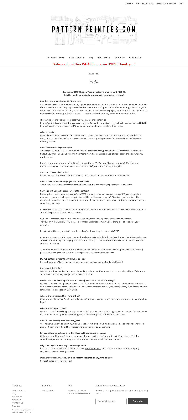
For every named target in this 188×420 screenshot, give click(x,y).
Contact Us (135, 57)
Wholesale (103, 57)
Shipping (119, 57)
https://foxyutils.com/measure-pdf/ (57, 126)
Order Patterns (55, 57)
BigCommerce (27, 410)
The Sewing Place (93, 348)
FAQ (91, 57)
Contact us (45, 262)
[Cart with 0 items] (181, 3)
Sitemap (16, 406)
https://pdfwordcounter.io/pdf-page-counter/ (62, 123)
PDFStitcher (46, 166)
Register (171, 3)
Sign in (160, 3)
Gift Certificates (145, 3)
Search (129, 3)
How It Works (76, 57)
